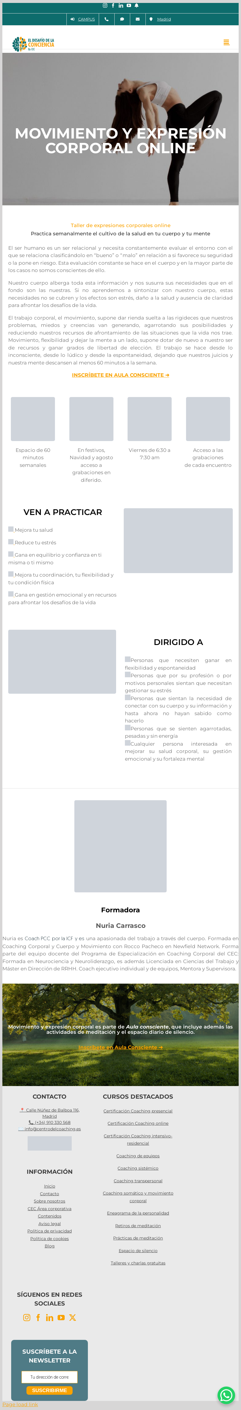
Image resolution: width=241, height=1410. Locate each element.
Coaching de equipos (138, 1156)
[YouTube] (61, 1317)
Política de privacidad (49, 1231)
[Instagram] (26, 1317)
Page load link (20, 1404)
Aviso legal (50, 1223)
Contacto (49, 1193)
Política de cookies (49, 1238)
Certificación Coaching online (138, 1123)
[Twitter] (72, 1317)
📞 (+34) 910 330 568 (50, 1122)
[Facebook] (38, 1317)
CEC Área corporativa (49, 1208)
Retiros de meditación (138, 1225)
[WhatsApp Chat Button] (226, 1395)
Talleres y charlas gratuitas (138, 1263)
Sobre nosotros (49, 1201)
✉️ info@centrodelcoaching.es (49, 1129)
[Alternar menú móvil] (227, 42)
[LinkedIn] (49, 1317)
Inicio (49, 1186)
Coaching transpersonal (138, 1180)
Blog (50, 1246)
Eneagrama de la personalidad (138, 1213)
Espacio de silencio (138, 1250)
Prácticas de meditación (138, 1238)
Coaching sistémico (138, 1168)
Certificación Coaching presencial (138, 1111)
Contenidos (49, 1216)
